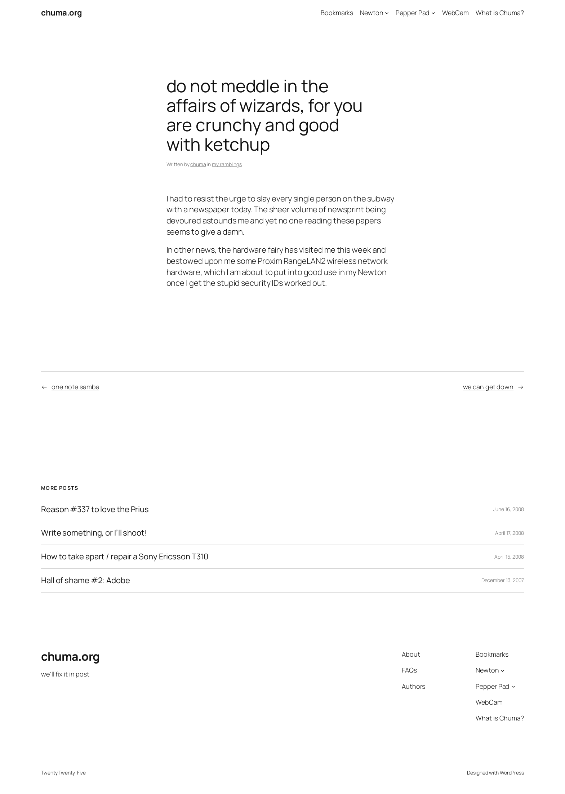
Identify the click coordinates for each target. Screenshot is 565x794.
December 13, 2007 (502, 580)
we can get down (488, 386)
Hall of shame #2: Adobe (85, 580)
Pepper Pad (413, 12)
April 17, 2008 (509, 532)
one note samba (75, 386)
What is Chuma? (500, 12)
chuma (198, 164)
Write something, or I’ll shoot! (94, 532)
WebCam (455, 12)
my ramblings (227, 164)
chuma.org (61, 12)
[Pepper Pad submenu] (433, 13)
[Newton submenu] (387, 13)
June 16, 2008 (508, 509)
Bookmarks (337, 12)
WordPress (512, 772)
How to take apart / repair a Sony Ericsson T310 (124, 556)
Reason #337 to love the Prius (95, 509)
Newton (371, 12)
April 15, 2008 (509, 556)
